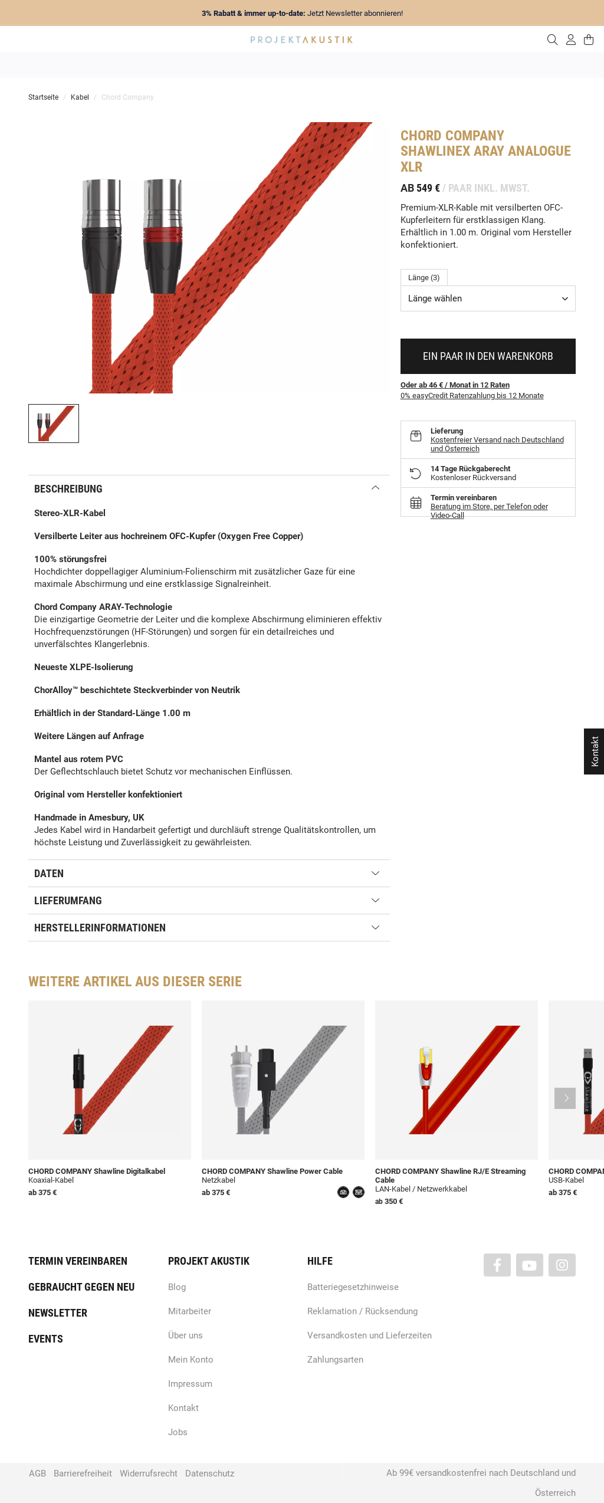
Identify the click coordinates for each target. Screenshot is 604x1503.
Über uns (185, 1335)
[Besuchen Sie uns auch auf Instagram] (562, 1264)
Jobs (178, 1432)
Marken (191, 65)
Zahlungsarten (335, 1359)
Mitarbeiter (189, 1311)
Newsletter (57, 1313)
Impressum (190, 1384)
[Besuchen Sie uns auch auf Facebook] (497, 1264)
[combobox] (488, 298)
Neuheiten (142, 65)
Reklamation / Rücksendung (362, 1311)
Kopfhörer (475, 65)
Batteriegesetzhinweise (353, 1287)
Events (45, 1339)
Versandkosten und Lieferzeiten (369, 1335)
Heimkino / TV (352, 65)
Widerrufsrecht (149, 1473)
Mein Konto (191, 1359)
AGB (37, 1473)
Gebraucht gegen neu (81, 1287)
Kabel (521, 65)
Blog (177, 1287)
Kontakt (183, 1408)
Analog (235, 65)
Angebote (89, 65)
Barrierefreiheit (83, 1473)
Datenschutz (209, 1473)
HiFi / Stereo (288, 65)
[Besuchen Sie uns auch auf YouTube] (529, 1264)
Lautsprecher (417, 65)
